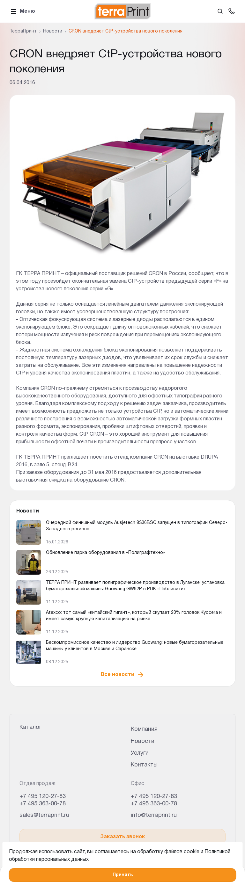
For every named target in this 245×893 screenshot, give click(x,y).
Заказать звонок (122, 837)
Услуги (140, 753)
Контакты (144, 765)
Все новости (123, 675)
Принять (123, 875)
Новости (142, 741)
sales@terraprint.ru (44, 815)
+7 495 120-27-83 (42, 796)
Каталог (30, 727)
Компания (144, 729)
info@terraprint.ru (154, 815)
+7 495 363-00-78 (42, 804)
